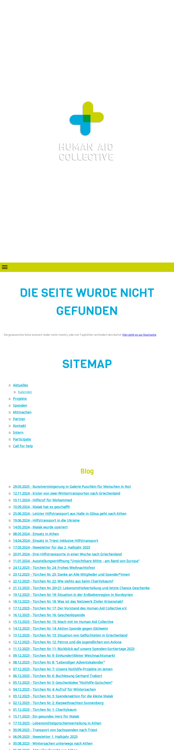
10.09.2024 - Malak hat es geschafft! (41, 507)
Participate (22, 439)
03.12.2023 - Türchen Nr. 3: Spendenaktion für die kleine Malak (63, 696)
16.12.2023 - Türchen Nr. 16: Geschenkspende (49, 615)
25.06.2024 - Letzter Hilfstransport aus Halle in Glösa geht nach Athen (69, 513)
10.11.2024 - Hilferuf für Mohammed (42, 500)
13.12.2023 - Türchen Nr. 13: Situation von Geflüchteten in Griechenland (70, 635)
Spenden (20, 405)
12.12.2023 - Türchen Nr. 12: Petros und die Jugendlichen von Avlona (67, 642)
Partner (19, 419)
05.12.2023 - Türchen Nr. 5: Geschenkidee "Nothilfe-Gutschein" (62, 682)
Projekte (20, 398)
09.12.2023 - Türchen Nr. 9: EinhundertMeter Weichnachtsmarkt (64, 655)
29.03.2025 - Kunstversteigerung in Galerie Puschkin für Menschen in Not (72, 486)
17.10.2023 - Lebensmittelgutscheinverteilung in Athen (57, 723)
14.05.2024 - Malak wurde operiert (40, 527)
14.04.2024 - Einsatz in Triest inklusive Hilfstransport (55, 540)
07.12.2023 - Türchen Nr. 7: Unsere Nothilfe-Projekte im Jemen (62, 669)
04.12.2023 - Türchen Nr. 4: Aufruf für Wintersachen (54, 689)
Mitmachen (22, 412)
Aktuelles (20, 385)
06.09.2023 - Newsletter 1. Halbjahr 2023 (45, 736)
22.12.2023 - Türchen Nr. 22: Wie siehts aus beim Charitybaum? (63, 581)
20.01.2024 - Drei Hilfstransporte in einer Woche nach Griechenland (67, 554)
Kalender (25, 392)
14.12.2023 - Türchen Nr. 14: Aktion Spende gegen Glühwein (60, 628)
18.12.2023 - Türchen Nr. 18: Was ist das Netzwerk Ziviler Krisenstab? (68, 601)
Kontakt (19, 425)
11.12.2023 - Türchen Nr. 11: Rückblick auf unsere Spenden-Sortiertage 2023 (73, 649)
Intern (18, 432)
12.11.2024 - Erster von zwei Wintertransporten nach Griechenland (66, 493)
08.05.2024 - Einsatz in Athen (36, 534)
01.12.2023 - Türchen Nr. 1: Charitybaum (45, 709)
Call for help (23, 446)
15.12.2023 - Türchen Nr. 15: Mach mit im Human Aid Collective (63, 621)
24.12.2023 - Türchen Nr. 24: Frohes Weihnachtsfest (54, 567)
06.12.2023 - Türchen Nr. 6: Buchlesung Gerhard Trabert (57, 676)
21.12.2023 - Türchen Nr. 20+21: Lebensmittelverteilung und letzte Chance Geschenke (81, 588)
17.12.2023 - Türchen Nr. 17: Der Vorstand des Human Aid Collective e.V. (70, 608)
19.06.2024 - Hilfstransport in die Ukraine (46, 520)
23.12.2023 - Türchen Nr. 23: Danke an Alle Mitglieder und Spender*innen (71, 574)
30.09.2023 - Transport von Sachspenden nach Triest (55, 730)
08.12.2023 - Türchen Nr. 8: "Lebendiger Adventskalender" (59, 662)
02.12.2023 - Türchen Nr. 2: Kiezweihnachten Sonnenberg (58, 703)
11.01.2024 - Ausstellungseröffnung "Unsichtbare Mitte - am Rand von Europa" (76, 561)
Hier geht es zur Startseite (139, 335)
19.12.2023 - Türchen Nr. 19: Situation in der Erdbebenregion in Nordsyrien (73, 594)
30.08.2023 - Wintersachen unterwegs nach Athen (52, 743)
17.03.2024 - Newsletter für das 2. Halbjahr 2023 (51, 547)
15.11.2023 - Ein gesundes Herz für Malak (46, 716)
